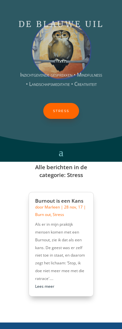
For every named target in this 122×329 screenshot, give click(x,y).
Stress (61, 111)
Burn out (43, 214)
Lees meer (44, 286)
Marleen (52, 207)
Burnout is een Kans (59, 200)
